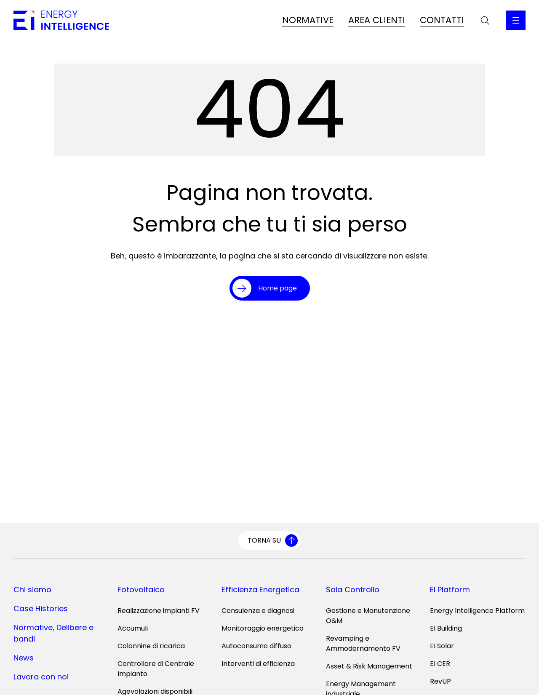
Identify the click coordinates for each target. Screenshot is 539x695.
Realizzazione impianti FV (158, 610)
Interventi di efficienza (258, 663)
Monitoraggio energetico (262, 628)
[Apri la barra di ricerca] (485, 20)
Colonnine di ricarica (151, 646)
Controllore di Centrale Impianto (155, 669)
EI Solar (442, 646)
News (23, 657)
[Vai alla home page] (61, 20)
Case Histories (40, 608)
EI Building (446, 628)
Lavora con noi (41, 676)
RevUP (440, 681)
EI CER (440, 663)
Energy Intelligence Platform (477, 610)
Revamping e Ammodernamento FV (363, 643)
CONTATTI (442, 20)
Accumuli (132, 628)
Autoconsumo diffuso (256, 646)
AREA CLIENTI (376, 20)
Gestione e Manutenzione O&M (368, 616)
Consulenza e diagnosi (257, 610)
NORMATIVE (308, 20)
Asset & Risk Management (369, 666)
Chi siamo (32, 589)
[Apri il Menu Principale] (516, 20)
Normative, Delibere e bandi (53, 633)
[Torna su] (269, 540)
